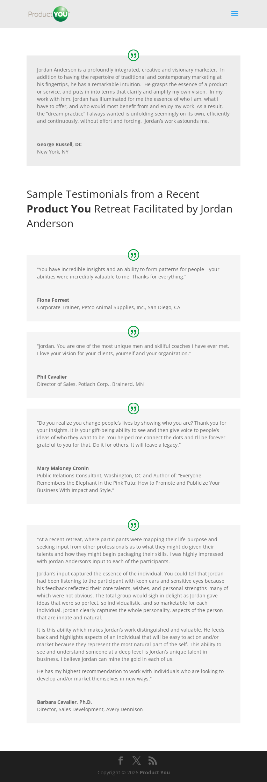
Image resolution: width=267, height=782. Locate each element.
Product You (155, 772)
